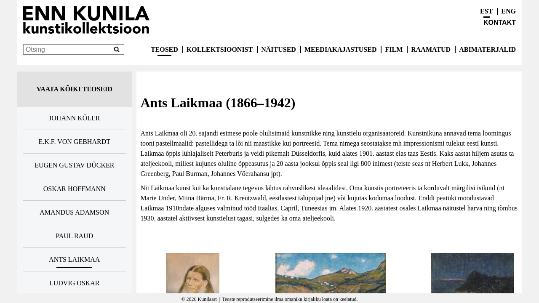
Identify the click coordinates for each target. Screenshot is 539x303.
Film (394, 49)
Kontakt (499, 22)
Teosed (164, 49)
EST (486, 11)
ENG (508, 11)
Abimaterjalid (487, 49)
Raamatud (431, 49)
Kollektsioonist (220, 49)
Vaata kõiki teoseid (74, 89)
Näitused (278, 49)
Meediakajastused (340, 49)
